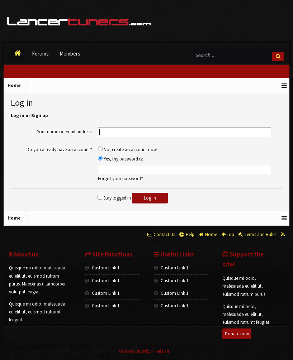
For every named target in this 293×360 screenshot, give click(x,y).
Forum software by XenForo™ (62, 351)
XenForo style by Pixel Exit (144, 351)
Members (70, 53)
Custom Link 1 (102, 268)
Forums (40, 53)
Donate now (237, 334)
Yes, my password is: (120, 159)
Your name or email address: (64, 132)
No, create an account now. (127, 150)
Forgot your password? (120, 179)
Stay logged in (114, 198)
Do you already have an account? (59, 150)
